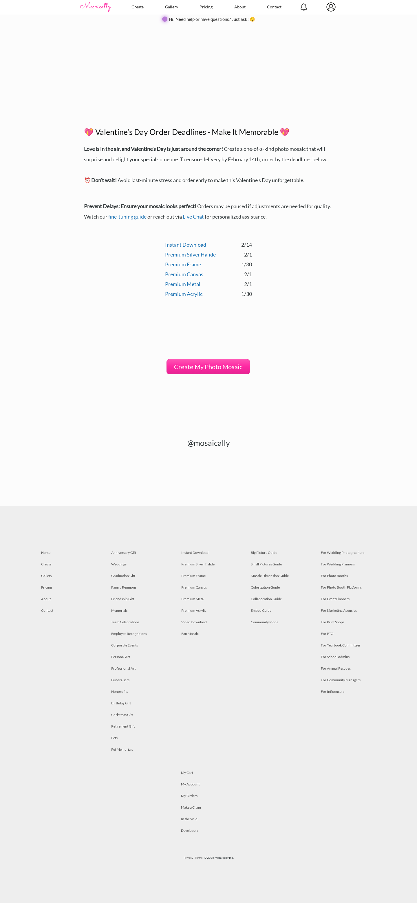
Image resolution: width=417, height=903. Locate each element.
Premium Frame (183, 264)
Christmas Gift (122, 714)
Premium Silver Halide (190, 254)
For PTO (327, 633)
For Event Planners (335, 599)
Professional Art (123, 668)
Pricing (206, 6)
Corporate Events (124, 645)
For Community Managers (341, 680)
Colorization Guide (265, 587)
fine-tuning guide (127, 216)
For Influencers (332, 691)
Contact (274, 6)
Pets (114, 738)
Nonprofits (119, 691)
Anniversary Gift (123, 552)
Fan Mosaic (190, 633)
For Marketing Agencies (339, 610)
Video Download (194, 622)
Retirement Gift (123, 726)
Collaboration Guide (266, 599)
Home (45, 552)
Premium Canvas (184, 274)
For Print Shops (332, 622)
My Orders (189, 796)
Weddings (119, 564)
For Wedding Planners (338, 564)
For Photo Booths (334, 576)
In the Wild (189, 819)
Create (137, 6)
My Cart (187, 772)
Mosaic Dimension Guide (270, 576)
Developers (189, 830)
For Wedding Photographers (342, 552)
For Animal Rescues (336, 668)
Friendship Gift (122, 599)
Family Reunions (123, 587)
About (240, 6)
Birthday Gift (121, 703)
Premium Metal (182, 284)
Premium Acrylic (183, 294)
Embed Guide (261, 610)
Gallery (171, 6)
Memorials (119, 610)
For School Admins (335, 657)
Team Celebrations (125, 622)
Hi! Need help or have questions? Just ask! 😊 (212, 19)
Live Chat (193, 216)
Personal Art (120, 657)
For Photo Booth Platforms (341, 587)
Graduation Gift (123, 576)
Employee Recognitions (129, 633)
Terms (198, 857)
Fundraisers (120, 680)
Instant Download (185, 244)
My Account (190, 784)
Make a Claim (191, 807)
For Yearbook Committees (341, 645)
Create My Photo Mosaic (208, 367)
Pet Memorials (122, 749)
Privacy (188, 857)
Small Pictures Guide (266, 564)
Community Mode (264, 622)
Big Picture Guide (264, 552)
